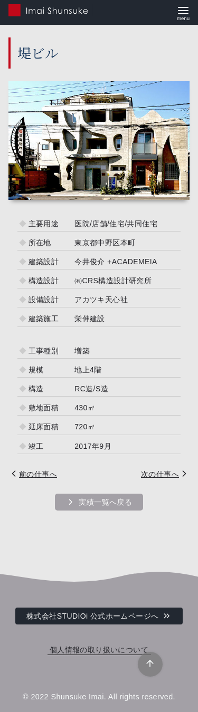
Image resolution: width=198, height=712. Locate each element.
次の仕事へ (160, 474)
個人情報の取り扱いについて (99, 650)
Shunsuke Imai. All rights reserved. (113, 696)
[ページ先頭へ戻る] (150, 664)
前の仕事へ (38, 474)
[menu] (183, 12)
